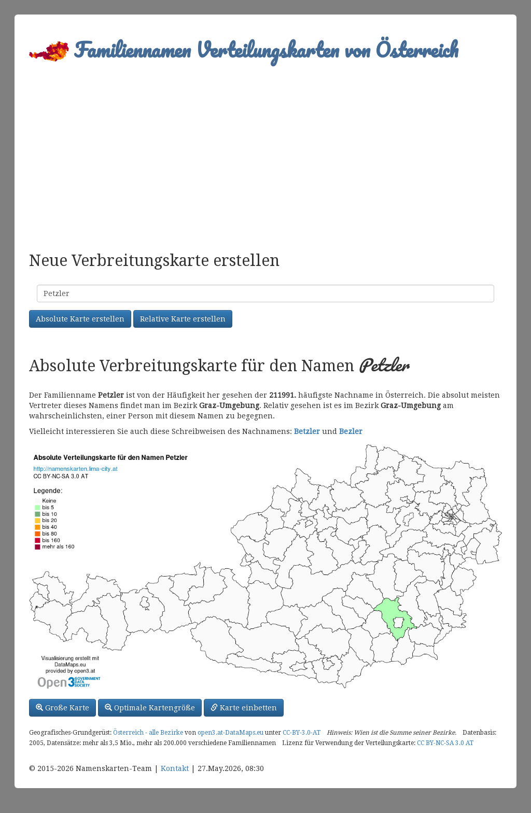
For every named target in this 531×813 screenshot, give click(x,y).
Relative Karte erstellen (183, 319)
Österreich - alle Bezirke (148, 732)
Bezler (350, 431)
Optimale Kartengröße (150, 708)
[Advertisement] (265, 153)
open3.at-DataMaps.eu (230, 732)
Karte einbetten (244, 708)
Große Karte (62, 708)
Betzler (307, 431)
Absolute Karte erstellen (80, 319)
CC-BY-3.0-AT (301, 732)
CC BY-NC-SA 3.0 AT (445, 743)
